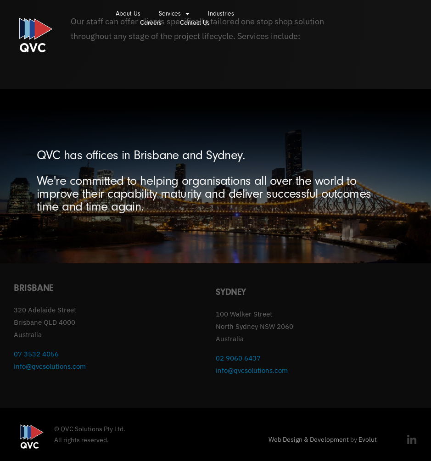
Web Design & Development (309, 439)
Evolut (367, 439)
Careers (151, 23)
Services (174, 13)
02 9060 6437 (238, 358)
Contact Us (195, 23)
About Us (128, 13)
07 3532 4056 (36, 354)
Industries (221, 13)
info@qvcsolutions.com (50, 366)
